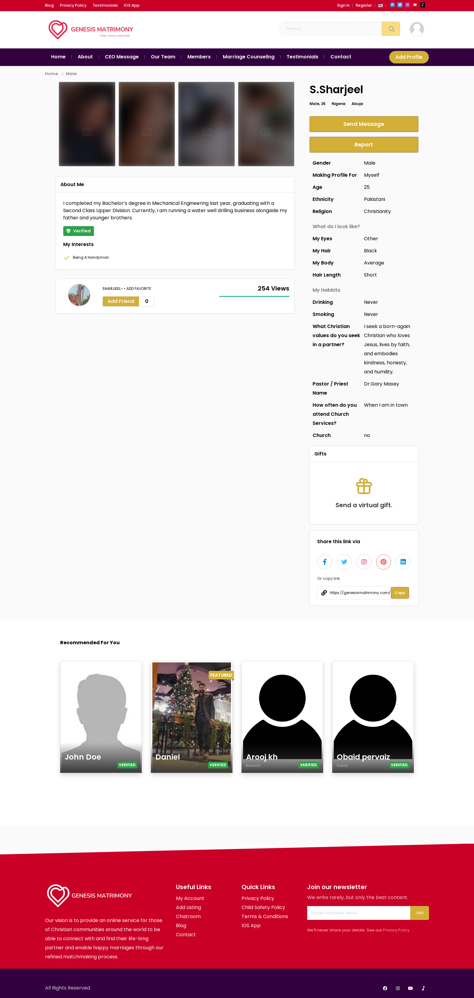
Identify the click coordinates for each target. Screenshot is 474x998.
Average (374, 262)
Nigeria (339, 103)
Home (51, 73)
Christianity (377, 211)
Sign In (343, 5)
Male (71, 73)
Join (419, 913)
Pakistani (374, 199)
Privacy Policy (396, 930)
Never (371, 302)
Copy (400, 592)
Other (371, 238)
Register (364, 5)
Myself (371, 175)
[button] (380, 5)
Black (370, 250)
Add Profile (409, 57)
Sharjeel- (113, 288)
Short (370, 274)
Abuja (357, 103)
